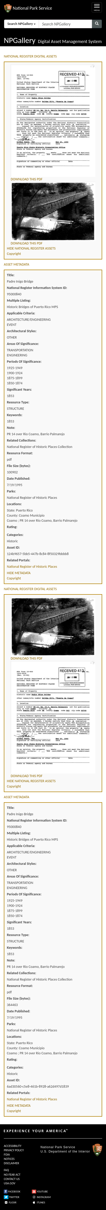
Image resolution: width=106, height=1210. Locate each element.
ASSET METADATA (16, 264)
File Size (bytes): (19, 466)
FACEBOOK (12, 1191)
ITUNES (38, 1202)
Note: (11, 428)
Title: (11, 275)
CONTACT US (12, 1179)
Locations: (14, 504)
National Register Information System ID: (37, 288)
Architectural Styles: (21, 331)
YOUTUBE (40, 1191)
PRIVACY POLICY (14, 1150)
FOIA (7, 1154)
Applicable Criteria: (21, 313)
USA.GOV (9, 1183)
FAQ (6, 1170)
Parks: (11, 491)
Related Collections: (21, 440)
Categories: (15, 535)
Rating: (12, 527)
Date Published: (18, 478)
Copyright (14, 254)
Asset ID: (13, 547)
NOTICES (9, 1159)
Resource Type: (18, 402)
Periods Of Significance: (24, 361)
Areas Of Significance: (23, 344)
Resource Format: (20, 453)
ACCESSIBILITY (12, 1146)
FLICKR (10, 1202)
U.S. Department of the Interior (65, 1151)
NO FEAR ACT (12, 1174)
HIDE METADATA (19, 573)
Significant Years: (19, 389)
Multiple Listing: (19, 300)
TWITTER (11, 1197)
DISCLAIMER (11, 1163)
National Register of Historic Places (32, 566)
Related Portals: (18, 560)
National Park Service (58, 1147)
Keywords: (14, 415)
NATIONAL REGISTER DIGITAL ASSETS (30, 56)
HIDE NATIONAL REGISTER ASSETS (31, 248)
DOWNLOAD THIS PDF (27, 179)
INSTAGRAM (41, 1197)
